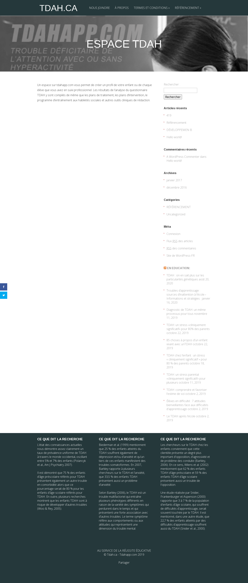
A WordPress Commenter (182, 157)
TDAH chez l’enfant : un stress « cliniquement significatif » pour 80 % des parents (186, 359)
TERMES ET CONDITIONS (152, 8)
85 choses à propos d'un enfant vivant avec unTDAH (187, 342)
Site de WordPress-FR (180, 256)
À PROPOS (122, 8)
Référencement (176, 123)
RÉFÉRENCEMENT (188, 8)
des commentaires (181, 248)
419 (168, 115)
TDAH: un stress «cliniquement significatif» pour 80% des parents (188, 327)
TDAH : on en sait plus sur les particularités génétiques (185, 277)
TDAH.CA (58, 8)
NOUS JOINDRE (99, 8)
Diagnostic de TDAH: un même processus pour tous (186, 312)
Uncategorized (175, 214)
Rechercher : (172, 84)
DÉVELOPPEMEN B (179, 130)
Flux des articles (179, 241)
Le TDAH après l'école (180, 416)
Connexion (173, 234)
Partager (124, 563)
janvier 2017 (174, 180)
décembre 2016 (176, 187)
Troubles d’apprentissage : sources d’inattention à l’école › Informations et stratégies (186, 294)
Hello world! (174, 137)
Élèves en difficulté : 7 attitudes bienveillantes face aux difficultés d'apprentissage (187, 405)
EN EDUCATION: (178, 268)
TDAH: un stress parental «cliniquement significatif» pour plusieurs (186, 379)
